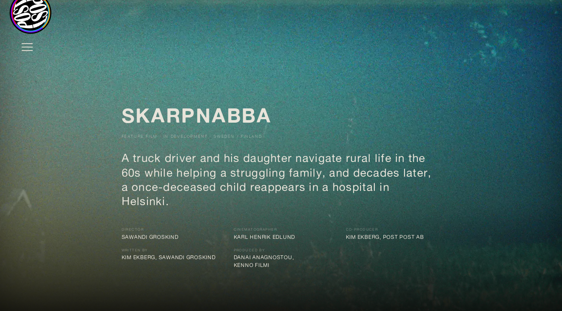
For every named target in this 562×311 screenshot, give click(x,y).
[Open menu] (27, 47)
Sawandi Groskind (150, 237)
